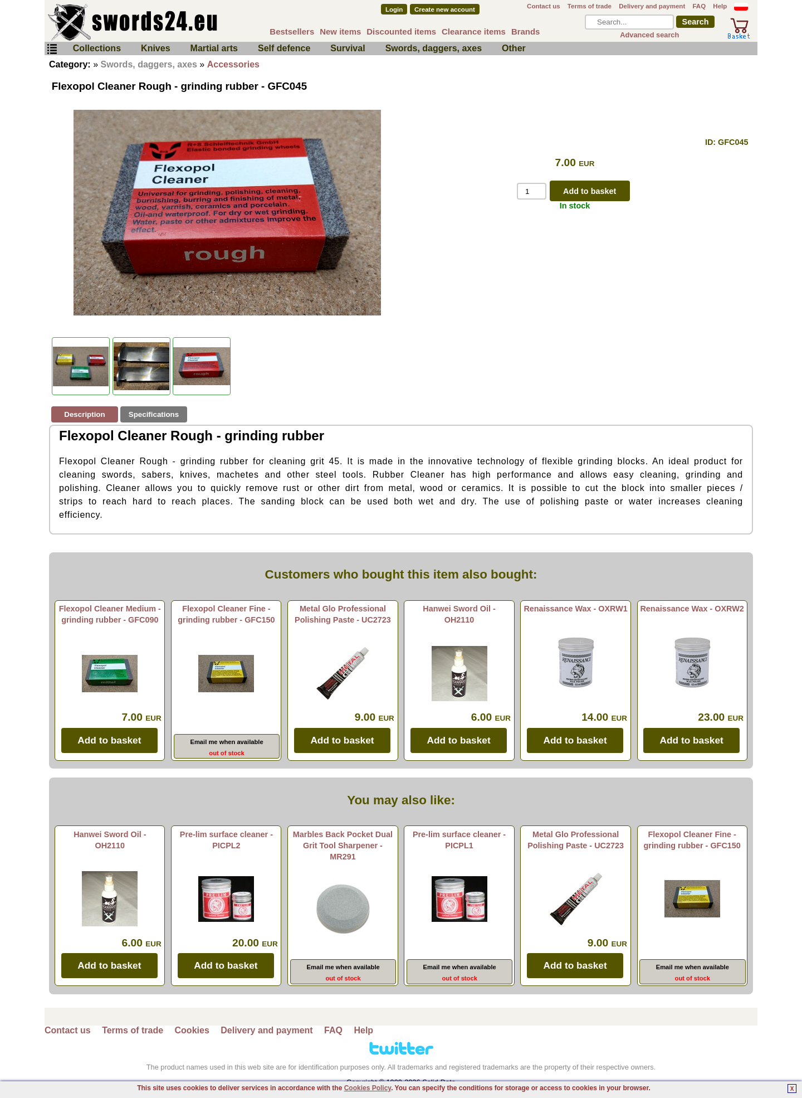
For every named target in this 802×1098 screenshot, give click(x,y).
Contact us (543, 6)
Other (514, 48)
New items (340, 31)
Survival (347, 48)
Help (720, 6)
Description (84, 414)
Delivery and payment (652, 6)
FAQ (699, 6)
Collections (97, 48)
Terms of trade (590, 6)
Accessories (233, 64)
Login (394, 9)
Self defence (284, 48)
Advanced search (649, 35)
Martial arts (214, 48)
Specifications (154, 414)
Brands (525, 31)
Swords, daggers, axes (433, 48)
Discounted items (401, 31)
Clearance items (474, 31)
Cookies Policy (367, 1088)
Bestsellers (292, 31)
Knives (155, 48)
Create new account (444, 9)
